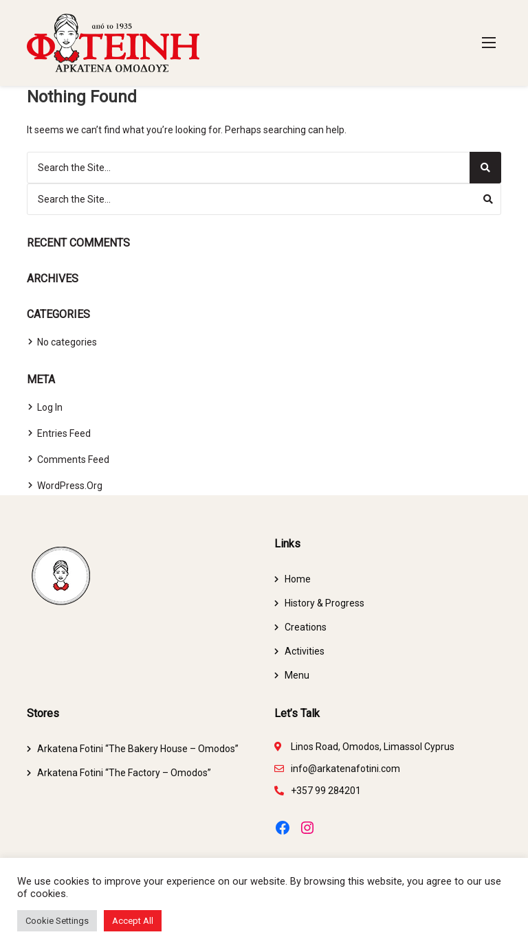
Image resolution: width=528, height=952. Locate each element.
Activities (304, 651)
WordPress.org (69, 485)
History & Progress (324, 603)
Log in (50, 407)
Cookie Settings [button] (57, 921)
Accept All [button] (132, 921)
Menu (297, 675)
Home (298, 579)
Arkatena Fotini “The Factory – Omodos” (124, 772)
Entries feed (64, 433)
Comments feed (73, 459)
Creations (306, 627)
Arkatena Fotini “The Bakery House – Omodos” (138, 748)
